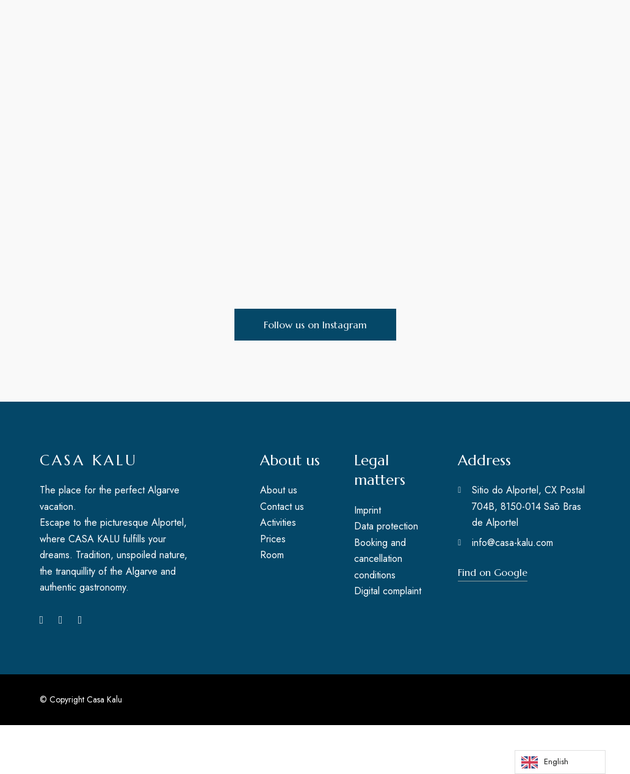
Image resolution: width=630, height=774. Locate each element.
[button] (315, 325)
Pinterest (80, 619)
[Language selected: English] (560, 762)
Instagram (61, 619)
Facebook (42, 619)
